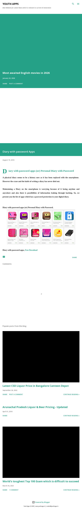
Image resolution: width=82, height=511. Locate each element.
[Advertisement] (41, 118)
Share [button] (5, 84)
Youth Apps (11, 4)
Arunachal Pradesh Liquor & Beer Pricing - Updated (35, 407)
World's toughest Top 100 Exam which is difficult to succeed (41, 481)
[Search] (73, 4)
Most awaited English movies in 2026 (26, 73)
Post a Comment (16, 84)
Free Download (31, 250)
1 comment (13, 490)
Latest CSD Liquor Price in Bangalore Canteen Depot (36, 385)
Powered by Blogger (41, 502)
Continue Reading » (71, 394)
